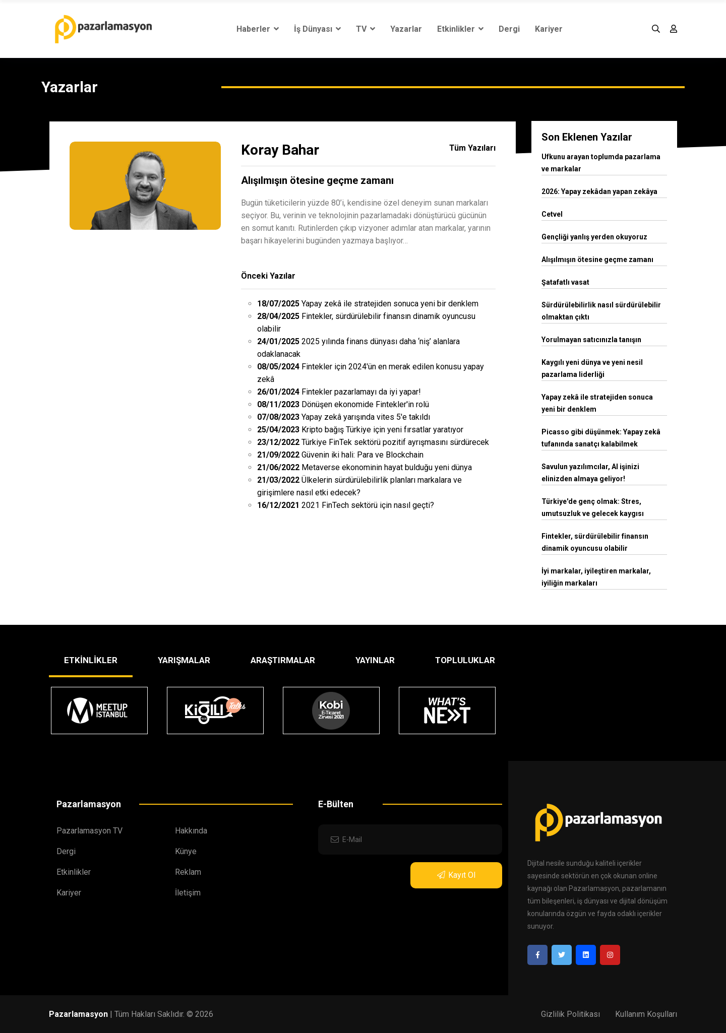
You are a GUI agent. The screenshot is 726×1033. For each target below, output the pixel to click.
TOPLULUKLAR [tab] (465, 660)
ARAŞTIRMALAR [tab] (283, 660)
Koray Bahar (280, 150)
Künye (186, 851)
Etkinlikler (460, 29)
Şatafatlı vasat (565, 282)
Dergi (509, 29)
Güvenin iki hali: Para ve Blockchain (340, 455)
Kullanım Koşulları (646, 1014)
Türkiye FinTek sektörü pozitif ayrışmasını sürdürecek (373, 442)
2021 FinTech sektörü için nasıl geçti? (345, 505)
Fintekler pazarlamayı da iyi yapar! (339, 392)
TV (365, 29)
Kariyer (549, 29)
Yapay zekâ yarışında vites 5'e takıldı (343, 417)
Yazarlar (406, 29)
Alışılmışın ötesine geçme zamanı (317, 180)
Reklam (188, 872)
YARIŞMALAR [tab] (184, 660)
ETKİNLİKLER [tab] (90, 660)
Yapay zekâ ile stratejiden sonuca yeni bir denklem (367, 303)
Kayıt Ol (456, 875)
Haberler (257, 29)
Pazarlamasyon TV (89, 830)
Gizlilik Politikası (570, 1014)
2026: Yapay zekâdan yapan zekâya (599, 191)
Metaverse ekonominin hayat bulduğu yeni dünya (364, 467)
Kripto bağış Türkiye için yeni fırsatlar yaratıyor (360, 429)
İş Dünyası (317, 29)
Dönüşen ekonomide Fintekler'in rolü (343, 404)
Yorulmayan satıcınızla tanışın (591, 340)
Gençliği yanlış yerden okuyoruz (594, 237)
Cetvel (552, 214)
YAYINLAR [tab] (375, 660)
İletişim (188, 892)
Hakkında (191, 830)
